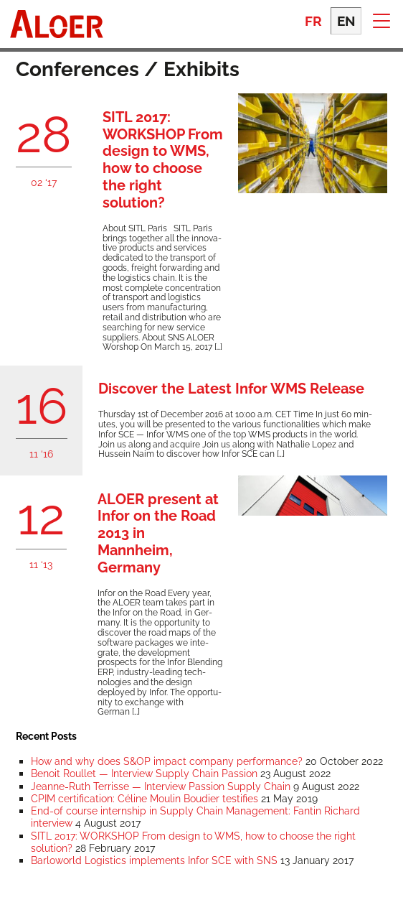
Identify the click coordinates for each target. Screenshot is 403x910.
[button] (381, 19)
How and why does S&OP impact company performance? (167, 761)
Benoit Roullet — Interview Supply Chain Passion (144, 773)
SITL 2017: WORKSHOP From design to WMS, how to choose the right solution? (163, 159)
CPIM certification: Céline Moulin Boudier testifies (144, 798)
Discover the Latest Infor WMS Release (231, 388)
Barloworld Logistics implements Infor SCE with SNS (154, 860)
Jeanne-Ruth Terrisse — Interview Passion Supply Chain (160, 786)
